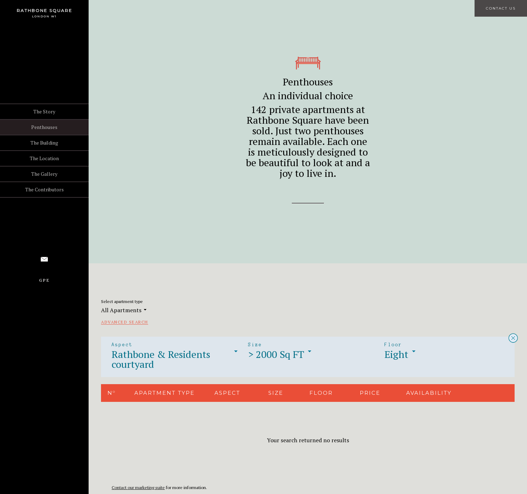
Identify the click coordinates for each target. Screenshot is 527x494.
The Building (44, 142)
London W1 (44, 16)
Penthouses (44, 127)
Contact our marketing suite (138, 487)
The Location (44, 158)
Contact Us (501, 8)
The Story (44, 111)
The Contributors (44, 189)
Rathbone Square (44, 10)
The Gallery (44, 173)
